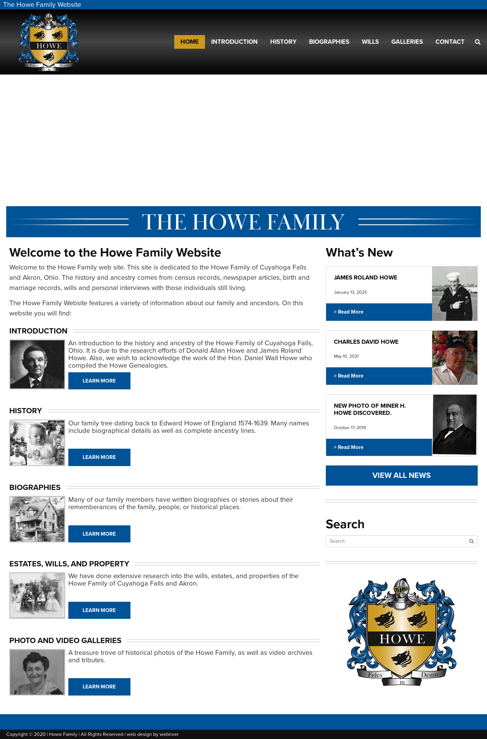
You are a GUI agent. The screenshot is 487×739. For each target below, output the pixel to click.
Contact (450, 42)
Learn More (99, 381)
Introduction (234, 42)
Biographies (329, 42)
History (283, 42)
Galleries (407, 42)
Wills (370, 42)
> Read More (348, 312)
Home (189, 42)
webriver (169, 734)
